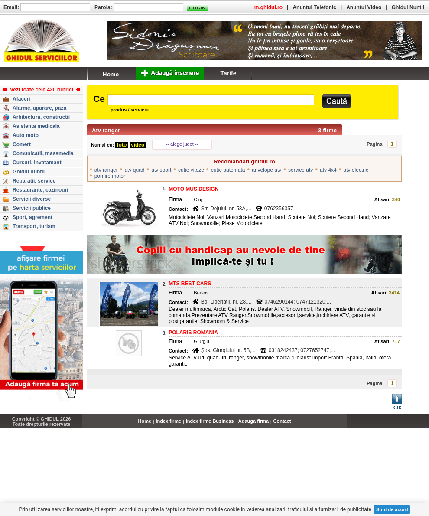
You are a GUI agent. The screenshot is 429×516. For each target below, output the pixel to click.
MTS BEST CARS (190, 284)
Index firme (169, 421)
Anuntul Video (363, 7)
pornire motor (109, 176)
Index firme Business (210, 421)
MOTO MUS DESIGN (193, 189)
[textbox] (210, 99)
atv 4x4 (328, 170)
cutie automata (228, 170)
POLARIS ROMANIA (193, 333)
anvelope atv (266, 170)
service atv (300, 170)
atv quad (134, 170)
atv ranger (106, 170)
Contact (282, 421)
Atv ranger (106, 130)
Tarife (228, 73)
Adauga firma (253, 421)
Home (145, 421)
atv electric (356, 170)
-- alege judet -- (182, 144)
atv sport (161, 170)
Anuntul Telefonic (314, 7)
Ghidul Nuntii (408, 7)
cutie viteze (191, 170)
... (427, 425)
